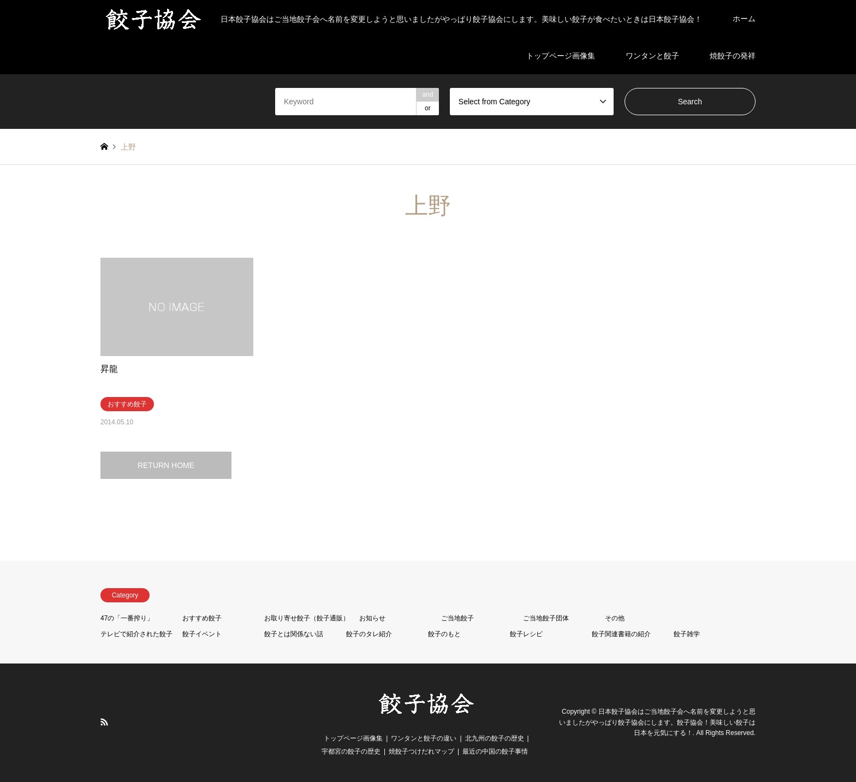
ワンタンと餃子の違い (423, 738)
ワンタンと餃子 (652, 55)
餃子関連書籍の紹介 (621, 634)
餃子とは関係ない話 (293, 634)
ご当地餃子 (457, 618)
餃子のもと (444, 634)
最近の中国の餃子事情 (495, 751)
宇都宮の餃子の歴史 (351, 751)
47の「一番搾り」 (126, 618)
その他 (615, 618)
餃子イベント (202, 634)
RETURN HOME (166, 465)
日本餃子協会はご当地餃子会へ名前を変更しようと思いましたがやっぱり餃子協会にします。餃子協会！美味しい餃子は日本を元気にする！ (657, 722)
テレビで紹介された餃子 (136, 634)
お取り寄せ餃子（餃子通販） (306, 618)
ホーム (744, 18)
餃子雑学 (687, 634)
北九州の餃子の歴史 (494, 738)
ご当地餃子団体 (546, 618)
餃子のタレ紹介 (369, 634)
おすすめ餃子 (202, 618)
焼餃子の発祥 (733, 55)
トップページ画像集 (560, 55)
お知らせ (372, 618)
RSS (104, 722)
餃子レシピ (526, 634)
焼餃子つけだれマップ (421, 751)
